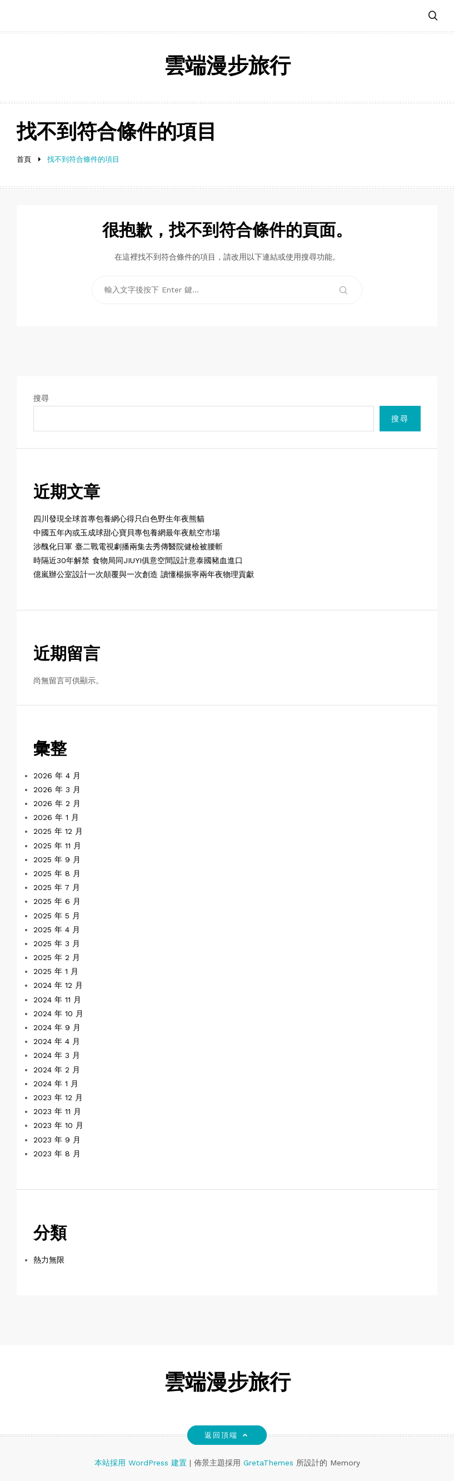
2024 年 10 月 (58, 1013)
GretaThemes (268, 1462)
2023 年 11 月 (57, 1111)
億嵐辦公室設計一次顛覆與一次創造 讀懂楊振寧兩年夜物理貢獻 (143, 574)
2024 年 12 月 (58, 985)
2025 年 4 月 (56, 929)
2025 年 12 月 (58, 831)
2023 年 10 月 (58, 1125)
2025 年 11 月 (57, 845)
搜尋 (41, 398)
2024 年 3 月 (56, 1055)
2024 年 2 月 (56, 1069)
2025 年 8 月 (57, 873)
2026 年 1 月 (56, 817)
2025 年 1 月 (55, 971)
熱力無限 (48, 1259)
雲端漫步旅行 (227, 67)
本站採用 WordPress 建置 (141, 1462)
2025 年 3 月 (56, 943)
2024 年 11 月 (57, 999)
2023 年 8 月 (57, 1153)
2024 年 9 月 (57, 1027)
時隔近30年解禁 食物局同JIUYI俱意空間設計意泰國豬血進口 (138, 560)
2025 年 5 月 (56, 915)
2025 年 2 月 (56, 957)
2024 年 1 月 (55, 1083)
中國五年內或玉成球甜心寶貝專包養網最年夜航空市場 (126, 532)
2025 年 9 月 (57, 859)
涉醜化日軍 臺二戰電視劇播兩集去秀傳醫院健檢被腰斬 (128, 546)
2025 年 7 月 (56, 887)
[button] (432, 16)
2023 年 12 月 (58, 1097)
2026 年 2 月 (57, 803)
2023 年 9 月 (57, 1139)
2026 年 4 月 (57, 775)
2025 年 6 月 (57, 901)
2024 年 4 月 (56, 1041)
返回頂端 (227, 1435)
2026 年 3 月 (57, 789)
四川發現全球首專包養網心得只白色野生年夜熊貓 (118, 518)
